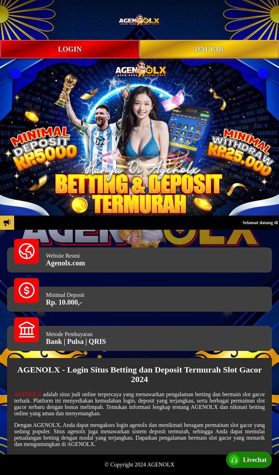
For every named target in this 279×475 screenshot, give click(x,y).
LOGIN (70, 49)
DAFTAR (209, 49)
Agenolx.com (65, 263)
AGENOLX (27, 394)
